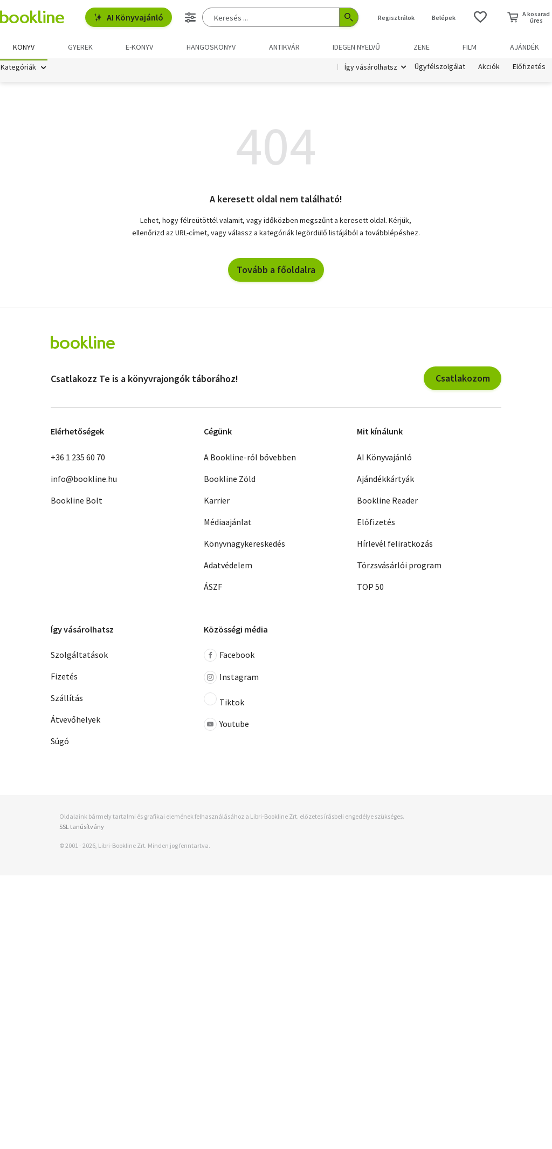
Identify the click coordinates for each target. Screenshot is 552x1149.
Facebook (229, 657)
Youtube (226, 726)
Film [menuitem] (470, 47)
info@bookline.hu (84, 480)
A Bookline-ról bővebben (250, 458)
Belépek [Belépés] (444, 17)
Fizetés (64, 678)
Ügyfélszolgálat (440, 69)
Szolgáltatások (79, 656)
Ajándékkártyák (385, 480)
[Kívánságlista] (480, 17)
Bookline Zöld (230, 480)
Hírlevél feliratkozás (395, 545)
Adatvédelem (228, 566)
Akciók (489, 69)
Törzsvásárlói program (399, 566)
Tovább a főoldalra (276, 272)
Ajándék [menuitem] (524, 47)
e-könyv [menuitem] (139, 47)
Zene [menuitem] (421, 47)
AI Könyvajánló (128, 17)
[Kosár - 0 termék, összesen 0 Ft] (528, 17)
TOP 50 (370, 588)
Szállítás (67, 700)
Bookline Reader (387, 502)
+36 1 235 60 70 (78, 458)
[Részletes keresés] (190, 17)
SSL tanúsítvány (81, 829)
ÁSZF (213, 588)
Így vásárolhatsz (370, 69)
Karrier (217, 502)
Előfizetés (529, 69)
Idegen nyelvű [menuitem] (356, 47)
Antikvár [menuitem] (284, 47)
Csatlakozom (463, 380)
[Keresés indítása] (348, 17)
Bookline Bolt (76, 502)
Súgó (60, 743)
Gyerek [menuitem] (80, 47)
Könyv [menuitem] (23, 47)
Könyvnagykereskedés (244, 545)
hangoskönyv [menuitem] (211, 47)
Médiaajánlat (228, 523)
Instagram (231, 679)
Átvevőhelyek (75, 721)
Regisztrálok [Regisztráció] (396, 17)
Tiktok (224, 702)
